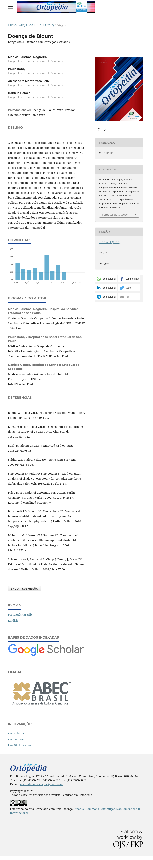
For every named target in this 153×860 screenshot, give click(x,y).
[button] (106, 278)
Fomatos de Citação (115, 214)
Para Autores (16, 739)
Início (12, 25)
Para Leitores (16, 733)
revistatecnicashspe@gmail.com (41, 784)
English (13, 620)
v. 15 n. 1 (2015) (45, 25)
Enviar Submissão (24, 588)
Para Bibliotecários (19, 745)
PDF (104, 129)
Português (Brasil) (20, 614)
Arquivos (26, 25)
